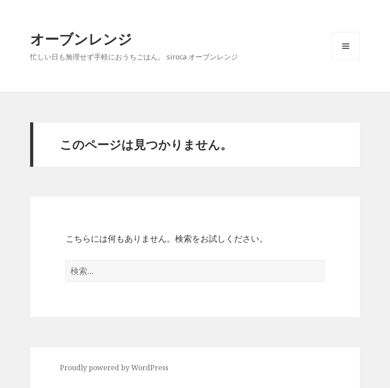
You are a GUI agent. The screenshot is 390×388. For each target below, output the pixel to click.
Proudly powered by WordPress (114, 367)
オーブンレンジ (81, 38)
